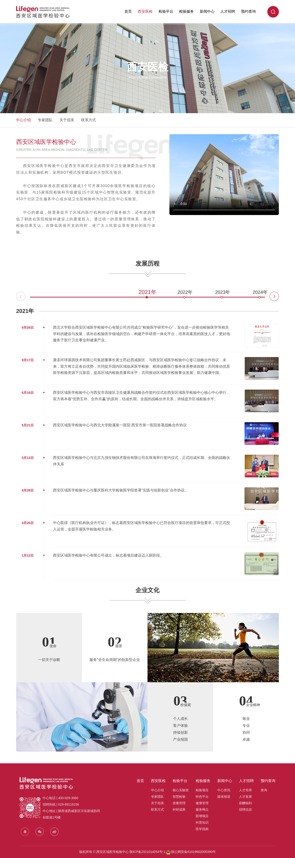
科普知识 (202, 822)
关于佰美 (66, 120)
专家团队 (45, 120)
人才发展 (245, 796)
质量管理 (179, 803)
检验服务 (186, 11)
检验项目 (202, 790)
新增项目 (202, 816)
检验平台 (166, 11)
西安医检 (145, 11)
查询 (264, 790)
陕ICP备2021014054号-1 (147, 852)
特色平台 (202, 796)
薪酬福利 (245, 803)
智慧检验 (179, 796)
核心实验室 (181, 790)
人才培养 (245, 790)
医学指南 (202, 829)
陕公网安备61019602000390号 (193, 852)
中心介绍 (23, 120)
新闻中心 (207, 11)
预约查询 (248, 11)
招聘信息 (245, 809)
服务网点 (202, 809)
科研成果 (179, 809)
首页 (128, 11)
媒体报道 (223, 796)
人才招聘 (227, 11)
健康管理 (202, 803)
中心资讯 (223, 790)
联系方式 (88, 120)
